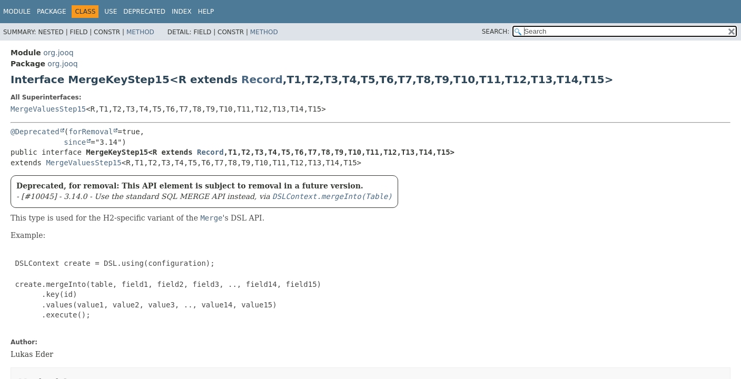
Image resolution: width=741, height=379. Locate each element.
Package (51, 11)
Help (206, 11)
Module (17, 11)
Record (262, 79)
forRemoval (90, 131)
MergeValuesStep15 (48, 109)
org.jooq (58, 52)
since (75, 142)
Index (182, 11)
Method (140, 32)
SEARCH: (496, 31)
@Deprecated (35, 131)
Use (110, 11)
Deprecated (144, 11)
